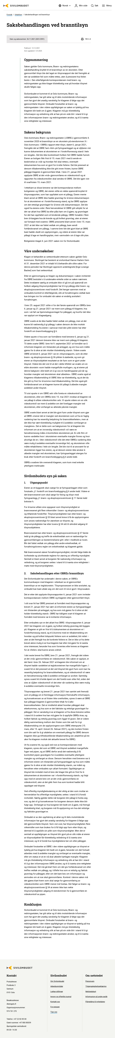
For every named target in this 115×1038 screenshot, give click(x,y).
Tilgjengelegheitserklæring (95, 986)
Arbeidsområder (56, 986)
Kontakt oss (55, 1002)
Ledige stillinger (56, 991)
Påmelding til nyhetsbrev (95, 1002)
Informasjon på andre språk (96, 997)
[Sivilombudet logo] (16, 6)
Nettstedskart (90, 991)
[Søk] (95, 5)
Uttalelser (18, 15)
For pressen (55, 1007)
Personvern (89, 981)
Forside (9, 15)
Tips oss (53, 1012)
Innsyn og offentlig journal (60, 997)
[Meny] (107, 5)
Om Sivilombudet (57, 981)
